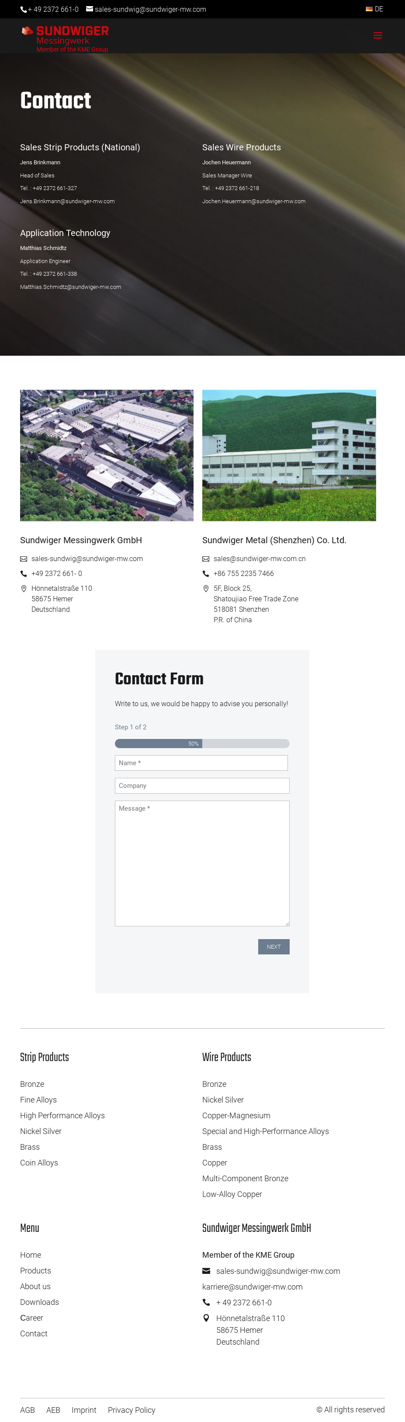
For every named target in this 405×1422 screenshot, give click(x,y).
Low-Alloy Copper (232, 1194)
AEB (53, 1410)
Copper (214, 1162)
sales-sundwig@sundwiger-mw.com (87, 559)
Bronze (32, 1084)
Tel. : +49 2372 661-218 (230, 188)
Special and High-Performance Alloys (265, 1131)
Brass (30, 1146)
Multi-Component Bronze (245, 1178)
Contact (34, 1333)
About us (35, 1286)
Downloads (39, 1302)
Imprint (84, 1410)
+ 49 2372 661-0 (53, 9)
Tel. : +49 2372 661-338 (48, 274)
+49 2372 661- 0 (56, 573)
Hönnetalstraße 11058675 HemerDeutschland (250, 1330)
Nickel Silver (41, 1131)
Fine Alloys (38, 1099)
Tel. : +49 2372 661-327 (48, 188)
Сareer (31, 1317)
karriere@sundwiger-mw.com (252, 1286)
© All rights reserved (350, 1409)
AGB (27, 1410)
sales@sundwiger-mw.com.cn (260, 559)
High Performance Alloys (62, 1115)
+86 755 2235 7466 (244, 573)
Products (35, 1270)
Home (30, 1254)
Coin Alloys (39, 1162)
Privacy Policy (132, 1410)
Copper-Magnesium (236, 1115)
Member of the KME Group (72, 49)
